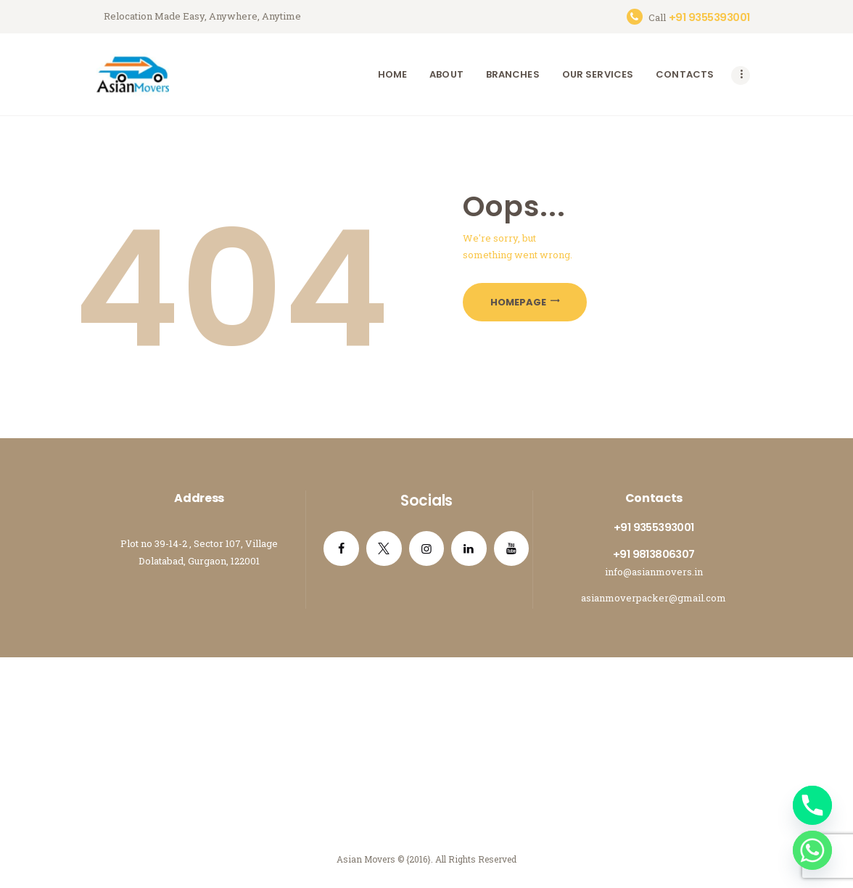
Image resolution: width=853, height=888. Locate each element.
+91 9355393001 (654, 527)
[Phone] (812, 805)
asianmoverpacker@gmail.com (653, 597)
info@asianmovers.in (654, 571)
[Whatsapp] (812, 850)
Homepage (518, 302)
